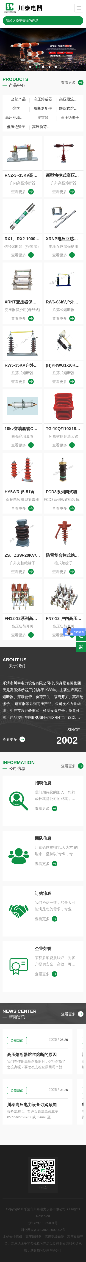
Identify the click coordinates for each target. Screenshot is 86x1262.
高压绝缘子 (70, 118)
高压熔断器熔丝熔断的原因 (32, 1055)
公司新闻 (17, 1041)
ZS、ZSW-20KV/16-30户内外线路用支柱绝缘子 (23, 555)
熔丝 (16, 108)
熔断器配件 (43, 108)
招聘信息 (43, 783)
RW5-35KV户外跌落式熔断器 (23, 365)
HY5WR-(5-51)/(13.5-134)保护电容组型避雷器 (23, 492)
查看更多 (72, 83)
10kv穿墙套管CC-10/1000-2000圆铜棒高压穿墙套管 (23, 428)
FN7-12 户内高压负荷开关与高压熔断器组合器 (64, 618)
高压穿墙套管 (16, 118)
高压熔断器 (43, 99)
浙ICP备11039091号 (43, 1223)
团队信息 (43, 838)
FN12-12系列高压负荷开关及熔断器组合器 (23, 618)
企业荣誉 (43, 949)
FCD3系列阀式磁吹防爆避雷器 (64, 492)
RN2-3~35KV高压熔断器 (23, 175)
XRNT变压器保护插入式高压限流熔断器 (23, 302)
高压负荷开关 (43, 127)
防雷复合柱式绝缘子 (64, 555)
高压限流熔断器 (71, 99)
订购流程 (43, 893)
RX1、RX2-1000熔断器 (23, 239)
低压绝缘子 (16, 127)
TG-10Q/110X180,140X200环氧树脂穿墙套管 (64, 428)
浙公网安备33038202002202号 (43, 1230)
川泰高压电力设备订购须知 (32, 1105)
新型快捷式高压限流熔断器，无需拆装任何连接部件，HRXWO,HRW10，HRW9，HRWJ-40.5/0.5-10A (64, 175)
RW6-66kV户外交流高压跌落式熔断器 (64, 302)
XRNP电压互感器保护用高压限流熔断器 (64, 239)
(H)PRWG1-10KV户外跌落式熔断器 (64, 365)
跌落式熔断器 (70, 108)
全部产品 (16, 99)
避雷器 (42, 118)
